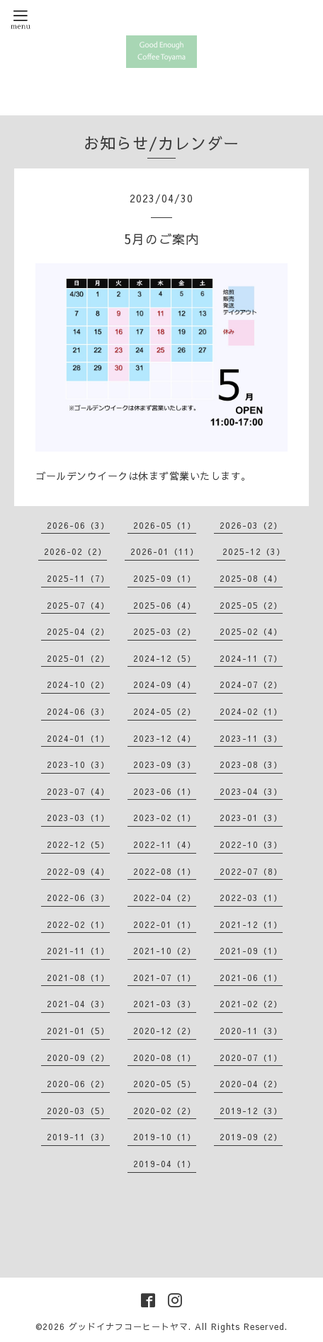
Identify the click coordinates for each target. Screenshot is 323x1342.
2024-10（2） (78, 684)
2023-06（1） (164, 791)
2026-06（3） (78, 525)
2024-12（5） (164, 658)
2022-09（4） (78, 871)
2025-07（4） (78, 605)
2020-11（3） (251, 1030)
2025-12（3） (253, 551)
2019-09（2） (251, 1136)
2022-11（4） (164, 844)
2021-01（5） (78, 1030)
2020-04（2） (251, 1083)
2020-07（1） (251, 1057)
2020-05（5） (164, 1083)
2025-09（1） (164, 578)
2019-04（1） (164, 1163)
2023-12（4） (164, 738)
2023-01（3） (251, 817)
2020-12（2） (164, 1030)
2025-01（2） (78, 658)
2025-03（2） (164, 631)
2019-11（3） (78, 1136)
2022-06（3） (78, 897)
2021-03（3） (164, 1003)
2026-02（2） (75, 551)
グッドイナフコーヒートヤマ (128, 1326)
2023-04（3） (251, 791)
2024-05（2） (164, 711)
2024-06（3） (78, 711)
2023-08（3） (251, 764)
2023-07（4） (78, 791)
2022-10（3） (251, 844)
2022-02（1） (78, 924)
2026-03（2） (251, 525)
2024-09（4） (164, 684)
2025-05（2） (251, 605)
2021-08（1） (78, 977)
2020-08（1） (164, 1057)
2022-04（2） (164, 897)
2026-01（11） (164, 551)
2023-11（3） (251, 738)
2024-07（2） (251, 684)
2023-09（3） (164, 764)
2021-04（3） (78, 1003)
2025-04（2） (78, 631)
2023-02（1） (164, 817)
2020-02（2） (164, 1110)
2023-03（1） (78, 817)
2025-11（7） (78, 578)
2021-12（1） (251, 924)
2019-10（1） (164, 1136)
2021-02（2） (251, 1003)
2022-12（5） (78, 844)
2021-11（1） (78, 950)
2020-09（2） (78, 1057)
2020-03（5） (78, 1110)
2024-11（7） (251, 658)
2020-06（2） (78, 1083)
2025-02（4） (251, 631)
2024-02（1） (251, 711)
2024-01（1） (78, 738)
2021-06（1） (251, 977)
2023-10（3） (78, 764)
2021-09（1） (251, 950)
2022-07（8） (251, 871)
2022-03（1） (251, 897)
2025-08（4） (251, 578)
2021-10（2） (164, 950)
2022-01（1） (164, 924)
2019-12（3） (251, 1110)
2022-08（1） (164, 871)
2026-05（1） (164, 525)
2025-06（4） (164, 605)
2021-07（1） (164, 977)
